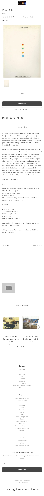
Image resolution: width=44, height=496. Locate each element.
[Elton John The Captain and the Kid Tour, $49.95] (11, 323)
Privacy (22, 379)
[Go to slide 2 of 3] (21, 346)
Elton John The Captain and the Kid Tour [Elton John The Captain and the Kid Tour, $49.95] (11, 339)
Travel (22, 407)
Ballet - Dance (22, 401)
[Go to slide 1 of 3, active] (17, 346)
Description (22, 127)
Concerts (22, 410)
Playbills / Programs (22, 421)
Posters (22, 424)
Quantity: (22, 93)
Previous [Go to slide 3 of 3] (3, 326)
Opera (22, 419)
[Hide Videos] (37, 245)
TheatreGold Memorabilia (22, 386)
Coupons (22, 374)
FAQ (22, 376)
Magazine (22, 405)
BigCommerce (25, 480)
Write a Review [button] (30, 17)
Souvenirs (22, 430)
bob (22, 372)
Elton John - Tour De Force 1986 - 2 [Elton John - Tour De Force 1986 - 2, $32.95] (30, 338)
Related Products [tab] (22, 306)
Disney (22, 412)
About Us (22, 369)
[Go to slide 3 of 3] (24, 346)
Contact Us (22, 383)
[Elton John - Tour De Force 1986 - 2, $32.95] (30, 323)
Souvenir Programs (22, 426)
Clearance (22, 403)
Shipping (22, 381)
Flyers (22, 414)
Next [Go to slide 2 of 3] (39, 326)
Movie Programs (22, 417)
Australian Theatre (22, 398)
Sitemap (22, 388)
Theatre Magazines (22, 428)
